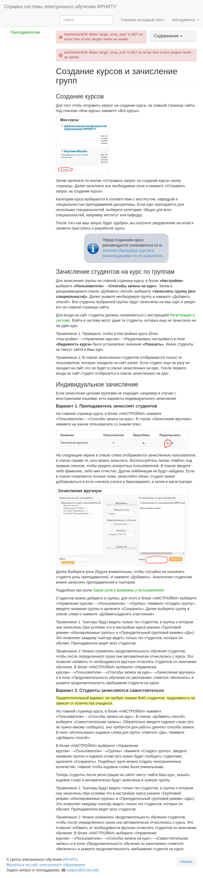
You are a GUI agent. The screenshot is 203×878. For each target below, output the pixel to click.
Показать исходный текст (142, 20)
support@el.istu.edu (82, 870)
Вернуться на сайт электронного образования (45, 865)
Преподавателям (25, 32)
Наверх (186, 861)
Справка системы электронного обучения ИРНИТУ (60, 6)
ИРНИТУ (70, 859)
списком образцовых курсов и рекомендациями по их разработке (133, 253)
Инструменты (185, 20)
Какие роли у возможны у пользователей (129, 590)
